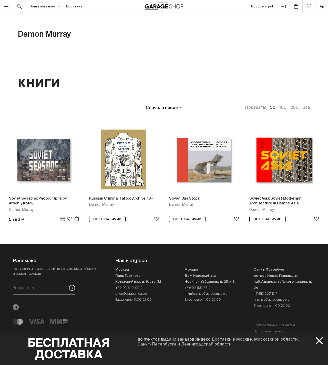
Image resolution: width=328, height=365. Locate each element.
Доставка (74, 6)
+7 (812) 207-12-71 (266, 293)
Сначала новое (162, 107)
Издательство (58, 107)
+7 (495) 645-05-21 (129, 288)
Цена (23, 107)
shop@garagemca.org (131, 293)
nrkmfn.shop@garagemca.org (206, 293)
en (322, 6)
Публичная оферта (268, 331)
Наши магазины (45, 6)
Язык (93, 107)
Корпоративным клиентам (274, 325)
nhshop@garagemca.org (272, 299)
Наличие (122, 107)
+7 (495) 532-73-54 (198, 288)
